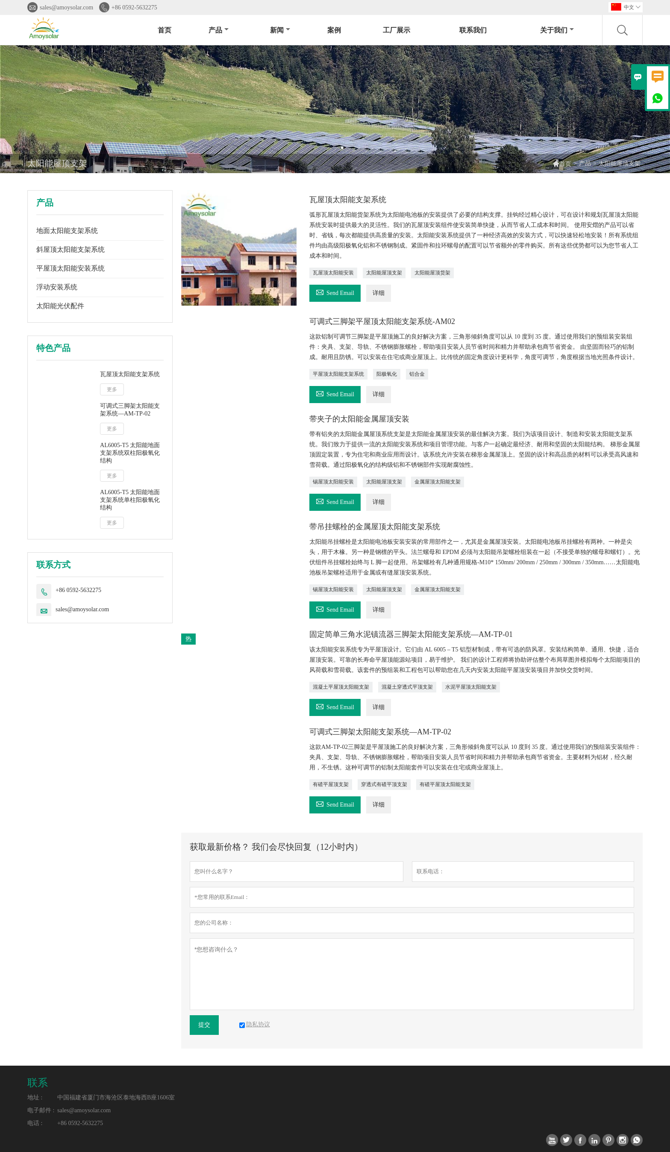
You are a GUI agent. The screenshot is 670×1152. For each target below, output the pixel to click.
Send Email (335, 291)
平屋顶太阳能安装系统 (70, 268)
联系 (37, 1082)
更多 (112, 389)
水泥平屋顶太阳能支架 (471, 687)
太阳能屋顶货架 (432, 273)
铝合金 (417, 374)
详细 (379, 293)
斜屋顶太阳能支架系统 (70, 249)
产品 (219, 30)
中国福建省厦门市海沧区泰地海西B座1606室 (116, 1097)
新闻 (280, 30)
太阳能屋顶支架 (384, 273)
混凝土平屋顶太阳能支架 (341, 687)
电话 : (34, 1123)
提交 (204, 1025)
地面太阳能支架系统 (67, 230)
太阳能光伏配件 (60, 305)
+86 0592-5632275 (134, 7)
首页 (164, 30)
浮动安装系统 (56, 287)
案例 (334, 30)
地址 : (34, 1097)
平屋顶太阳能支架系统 (338, 374)
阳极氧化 (386, 374)
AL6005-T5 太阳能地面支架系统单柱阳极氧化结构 (130, 500)
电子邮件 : (40, 1110)
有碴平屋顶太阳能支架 (445, 784)
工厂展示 (396, 30)
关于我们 (557, 30)
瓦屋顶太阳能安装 (333, 273)
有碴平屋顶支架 (331, 784)
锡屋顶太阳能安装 (333, 482)
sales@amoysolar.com (66, 7)
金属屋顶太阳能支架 (437, 482)
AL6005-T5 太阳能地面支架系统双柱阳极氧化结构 (130, 453)
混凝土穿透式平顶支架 (407, 687)
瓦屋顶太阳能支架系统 (130, 374)
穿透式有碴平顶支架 (384, 784)
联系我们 (473, 30)
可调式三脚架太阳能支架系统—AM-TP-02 (130, 410)
